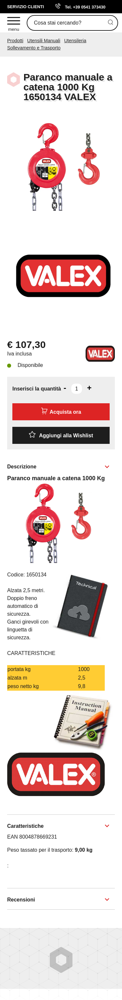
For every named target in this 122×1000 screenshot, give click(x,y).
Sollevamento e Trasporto (34, 47)
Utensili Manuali (44, 40)
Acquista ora (61, 411)
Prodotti (15, 40)
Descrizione (21, 466)
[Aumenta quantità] (89, 388)
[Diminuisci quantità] (64, 388)
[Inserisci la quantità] (76, 388)
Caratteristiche (25, 826)
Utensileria (75, 40)
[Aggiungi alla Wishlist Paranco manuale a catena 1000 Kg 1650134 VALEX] (61, 435)
